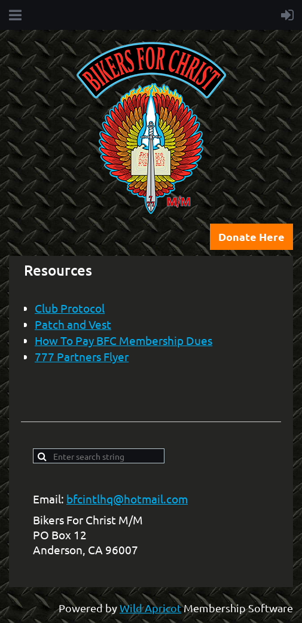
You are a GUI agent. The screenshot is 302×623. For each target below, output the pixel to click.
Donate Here (251, 236)
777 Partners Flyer (82, 356)
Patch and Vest (73, 324)
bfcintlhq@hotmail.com (127, 498)
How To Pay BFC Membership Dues (123, 340)
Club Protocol (70, 308)
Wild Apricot (150, 607)
